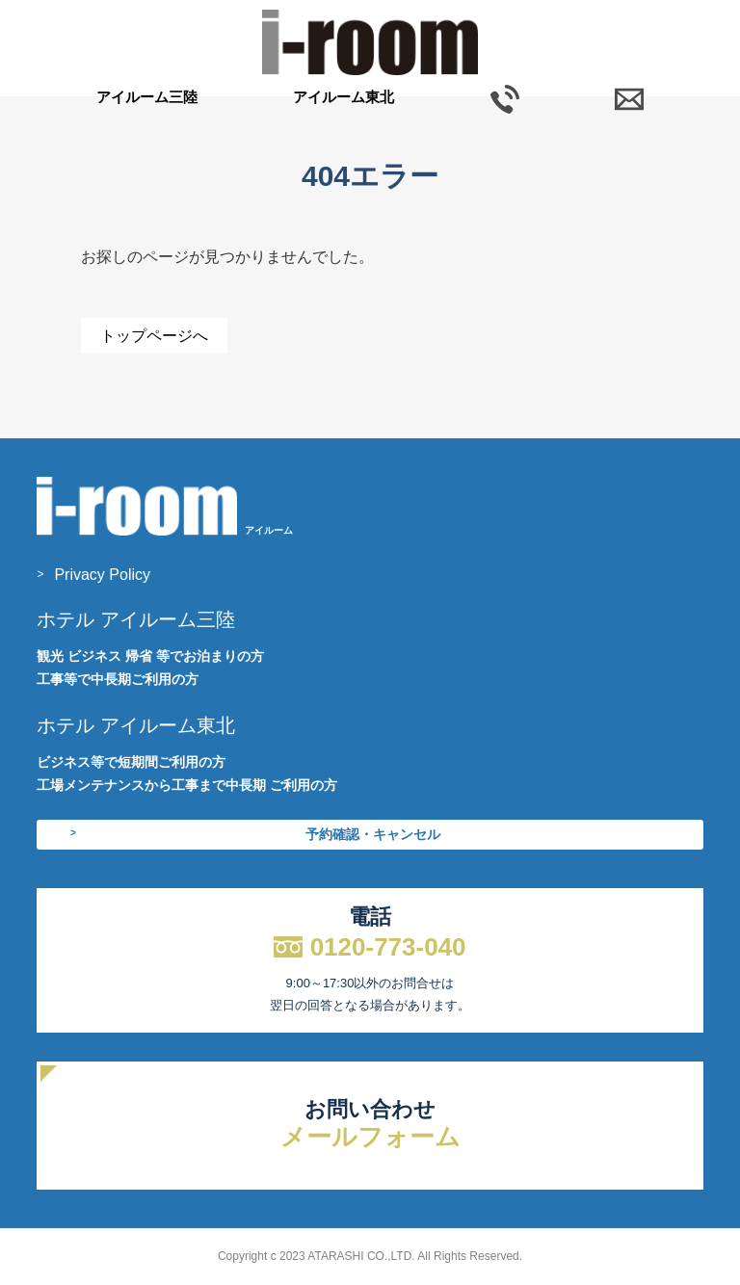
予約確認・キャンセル (372, 834)
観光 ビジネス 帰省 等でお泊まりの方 (150, 656)
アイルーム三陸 (147, 97)
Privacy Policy (102, 574)
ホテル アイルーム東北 (136, 725)
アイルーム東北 (343, 97)
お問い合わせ (369, 1124)
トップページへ (154, 336)
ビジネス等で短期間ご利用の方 (131, 762)
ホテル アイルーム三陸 (136, 619)
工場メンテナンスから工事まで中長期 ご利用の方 (187, 785)
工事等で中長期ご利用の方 (117, 679)
